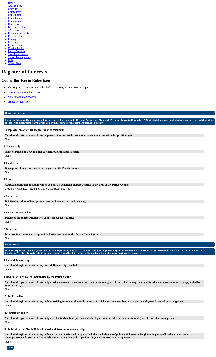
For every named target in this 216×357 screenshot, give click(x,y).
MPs (10, 60)
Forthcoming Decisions (20, 33)
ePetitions (13, 30)
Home (11, 2)
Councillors (14, 21)
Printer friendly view (19, 101)
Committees (14, 11)
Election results (16, 27)
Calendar (13, 8)
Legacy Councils (17, 45)
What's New (14, 63)
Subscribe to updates (19, 57)
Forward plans (16, 36)
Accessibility (15, 5)
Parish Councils (16, 51)
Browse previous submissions (24, 92)
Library (12, 39)
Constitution (14, 14)
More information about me (23, 96)
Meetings (13, 42)
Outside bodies (16, 48)
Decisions (13, 24)
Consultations (15, 18)
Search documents (18, 54)
